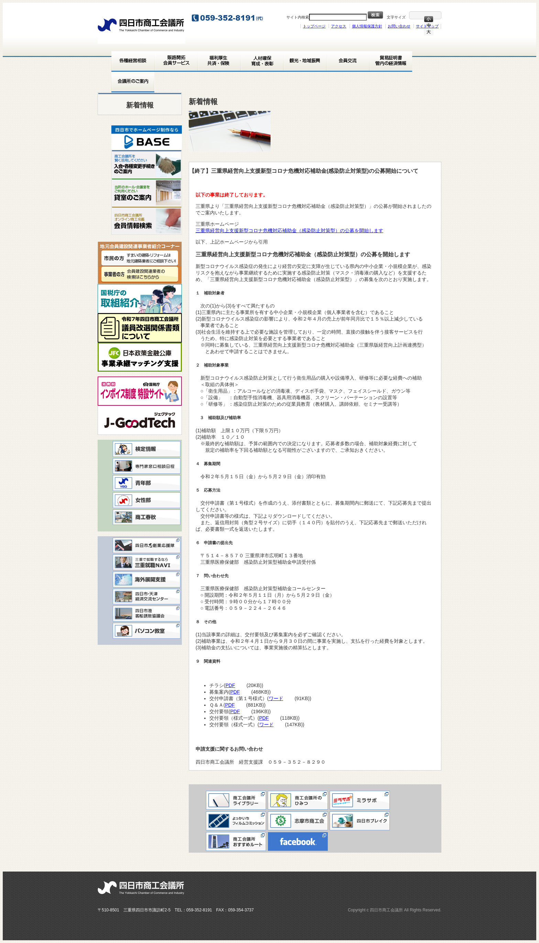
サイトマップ (427, 26)
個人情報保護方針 (367, 26)
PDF (233, 685)
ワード (278, 698)
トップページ (314, 26)
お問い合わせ (399, 26)
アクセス (338, 26)
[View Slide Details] (146, 137)
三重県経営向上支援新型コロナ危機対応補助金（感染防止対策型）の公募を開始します (292, 230)
